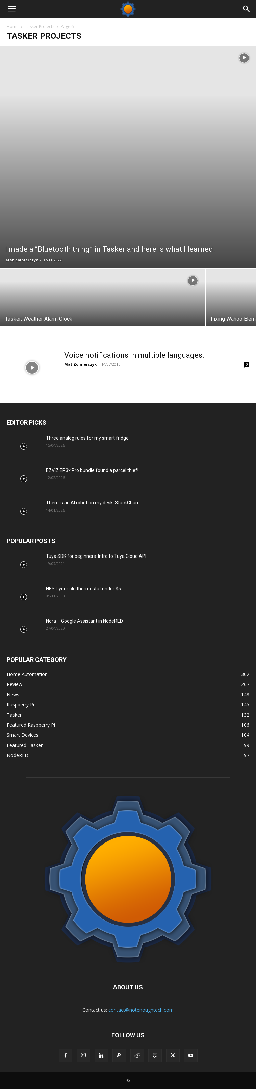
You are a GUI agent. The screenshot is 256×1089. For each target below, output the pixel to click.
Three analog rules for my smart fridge (87, 438)
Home (13, 26)
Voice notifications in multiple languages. (134, 355)
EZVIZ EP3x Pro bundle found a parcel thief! (92, 470)
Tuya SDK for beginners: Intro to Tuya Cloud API (96, 556)
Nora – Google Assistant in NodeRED (84, 621)
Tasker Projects (39, 26)
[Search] (246, 9)
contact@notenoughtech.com (141, 1010)
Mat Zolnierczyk (22, 259)
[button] (11, 9)
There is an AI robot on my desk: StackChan (92, 502)
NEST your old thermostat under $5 (83, 588)
